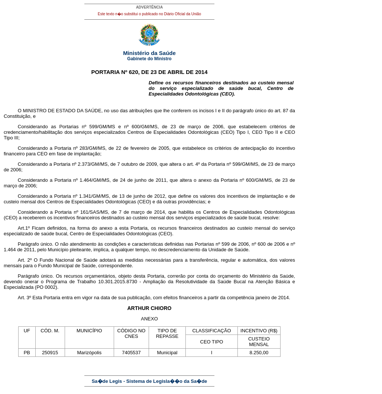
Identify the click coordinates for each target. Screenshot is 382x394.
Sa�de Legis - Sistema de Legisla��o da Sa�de (149, 381)
